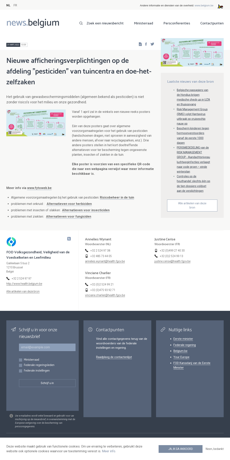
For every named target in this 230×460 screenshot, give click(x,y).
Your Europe (181, 357)
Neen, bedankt (215, 448)
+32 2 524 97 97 (21, 278)
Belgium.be (180, 351)
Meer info (108, 451)
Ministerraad (143, 23)
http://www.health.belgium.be (24, 283)
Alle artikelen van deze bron (192, 205)
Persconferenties (176, 23)
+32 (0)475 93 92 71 (102, 290)
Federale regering (184, 345)
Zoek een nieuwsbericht (105, 23)
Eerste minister (183, 339)
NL (8, 5)
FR (15, 5)
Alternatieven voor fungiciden (68, 216)
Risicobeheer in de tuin (117, 197)
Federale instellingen (37, 371)
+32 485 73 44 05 (101, 256)
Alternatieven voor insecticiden (86, 210)
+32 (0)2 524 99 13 (171, 256)
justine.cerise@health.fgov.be (172, 261)
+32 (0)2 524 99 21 (102, 284)
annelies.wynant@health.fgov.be (105, 261)
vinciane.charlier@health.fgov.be (105, 295)
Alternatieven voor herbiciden (69, 204)
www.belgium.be (204, 5)
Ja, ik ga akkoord (180, 448)
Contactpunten (212, 23)
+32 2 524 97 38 (100, 250)
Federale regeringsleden (39, 365)
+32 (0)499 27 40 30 (172, 250)
